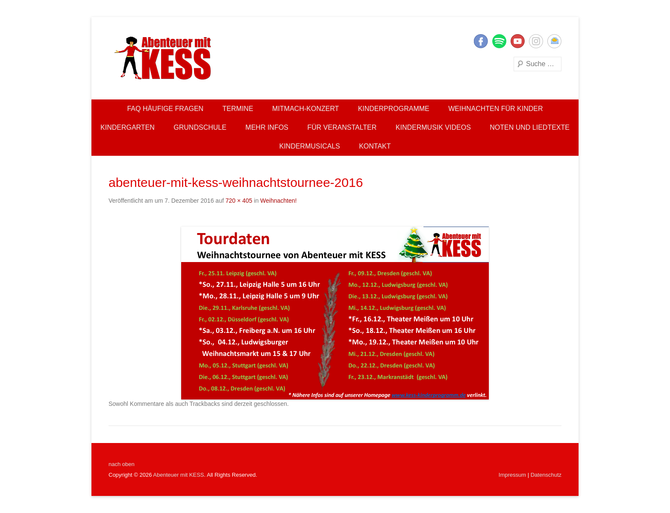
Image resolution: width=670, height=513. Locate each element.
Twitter (499, 41)
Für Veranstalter (341, 127)
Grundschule (199, 127)
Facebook (481, 41)
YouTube (518, 41)
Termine (238, 108)
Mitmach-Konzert (305, 108)
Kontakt (375, 146)
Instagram (536, 41)
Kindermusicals (309, 146)
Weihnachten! (278, 200)
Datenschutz (546, 475)
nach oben (122, 464)
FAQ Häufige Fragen (165, 108)
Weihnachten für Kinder (495, 108)
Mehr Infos (266, 127)
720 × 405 (239, 200)
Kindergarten (127, 127)
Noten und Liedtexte (530, 127)
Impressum (512, 475)
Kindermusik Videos (433, 127)
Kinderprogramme (393, 108)
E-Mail (554, 41)
